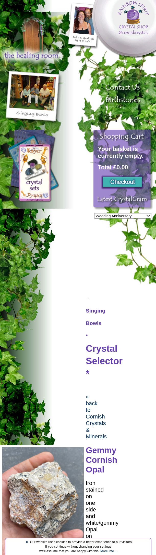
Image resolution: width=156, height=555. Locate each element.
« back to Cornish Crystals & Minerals (96, 417)
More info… (108, 551)
